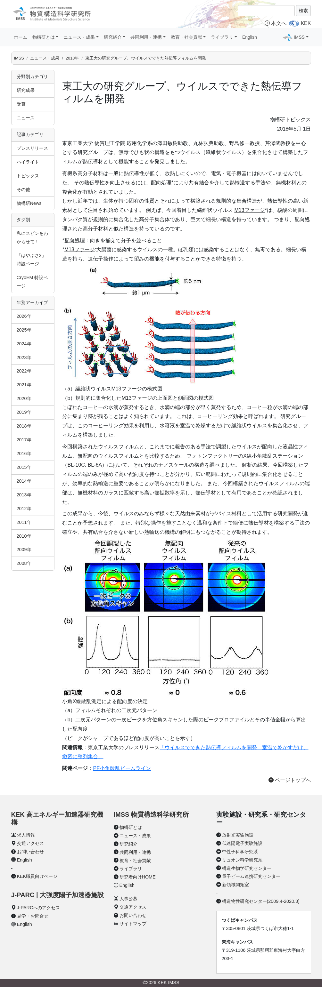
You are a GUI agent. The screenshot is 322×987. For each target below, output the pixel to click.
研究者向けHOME (138, 876)
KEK (306, 23)
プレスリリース (32, 148)
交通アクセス (30, 843)
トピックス (28, 175)
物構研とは (131, 827)
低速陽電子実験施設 (242, 843)
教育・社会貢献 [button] (186, 37)
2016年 (24, 453)
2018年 (72, 58)
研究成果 (26, 90)
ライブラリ (131, 868)
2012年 (24, 508)
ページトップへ (289, 780)
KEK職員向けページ (37, 876)
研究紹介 (128, 844)
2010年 (24, 536)
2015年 (24, 467)
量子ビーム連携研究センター (251, 876)
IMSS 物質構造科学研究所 (151, 814)
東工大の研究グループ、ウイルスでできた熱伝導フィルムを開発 (145, 58)
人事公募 (128, 898)
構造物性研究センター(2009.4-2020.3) (261, 901)
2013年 (24, 494)
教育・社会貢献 (135, 860)
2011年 (24, 522)
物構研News (29, 203)
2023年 (24, 357)
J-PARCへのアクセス (38, 907)
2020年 (24, 398)
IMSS (19, 58)
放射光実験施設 (237, 835)
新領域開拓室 (235, 884)
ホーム (20, 37)
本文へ (275, 23)
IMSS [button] (299, 37)
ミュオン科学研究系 (242, 860)
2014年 (24, 481)
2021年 (24, 384)
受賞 (21, 104)
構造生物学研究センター (246, 868)
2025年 (24, 330)
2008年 (24, 563)
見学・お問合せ (32, 916)
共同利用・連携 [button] (146, 37)
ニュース (26, 117)
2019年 (24, 412)
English (249, 37)
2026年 (24, 316)
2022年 (24, 370)
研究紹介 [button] (113, 37)
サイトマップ (133, 923)
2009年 (24, 549)
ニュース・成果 (44, 58)
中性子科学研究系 (240, 851)
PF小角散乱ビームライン (122, 768)
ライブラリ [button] (222, 37)
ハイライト (28, 161)
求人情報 (26, 835)
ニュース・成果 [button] (79, 37)
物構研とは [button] (43, 37)
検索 (303, 10)
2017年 (24, 439)
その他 (23, 189)
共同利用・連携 (135, 852)
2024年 (24, 343)
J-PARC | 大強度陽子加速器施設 (57, 894)
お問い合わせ (30, 851)
